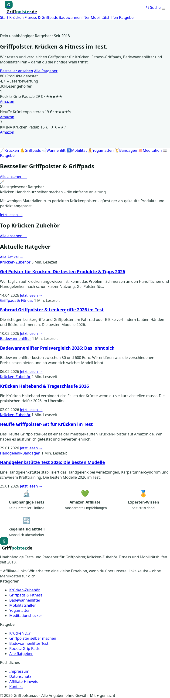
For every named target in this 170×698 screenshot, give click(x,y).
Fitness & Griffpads (41, 17)
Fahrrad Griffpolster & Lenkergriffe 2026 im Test (52, 310)
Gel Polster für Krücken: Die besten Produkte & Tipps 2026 (62, 271)
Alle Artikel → (11, 257)
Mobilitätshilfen (104, 17)
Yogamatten (20, 610)
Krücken (16, 17)
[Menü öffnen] (163, 9)
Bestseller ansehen (16, 70)
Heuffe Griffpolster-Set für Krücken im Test (46, 424)
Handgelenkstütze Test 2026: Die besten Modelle (52, 462)
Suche (154, 7)
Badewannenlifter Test (28, 643)
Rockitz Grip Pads (24, 648)
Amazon (7, 101)
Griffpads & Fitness (16, 300)
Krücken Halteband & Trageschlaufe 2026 (44, 386)
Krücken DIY (20, 633)
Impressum (19, 671)
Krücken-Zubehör (15, 262)
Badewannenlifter (74, 17)
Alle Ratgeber (46, 70)
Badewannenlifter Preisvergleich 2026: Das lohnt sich (57, 348)
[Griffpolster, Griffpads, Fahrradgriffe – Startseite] (21, 7)
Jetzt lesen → (11, 214)
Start (4, 17)
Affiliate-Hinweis (23, 681)
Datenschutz (20, 676)
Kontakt (16, 686)
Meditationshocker (25, 615)
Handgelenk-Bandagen (20, 453)
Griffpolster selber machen (32, 638)
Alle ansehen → (13, 176)
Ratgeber (127, 17)
